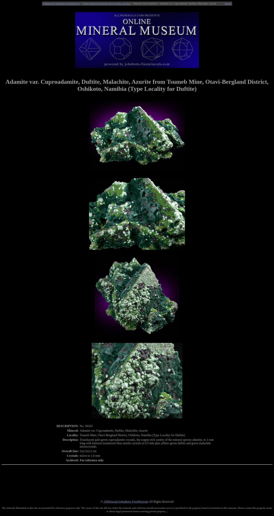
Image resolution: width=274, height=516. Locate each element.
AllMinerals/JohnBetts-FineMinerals (61, 3)
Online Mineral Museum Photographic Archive (107, 3)
